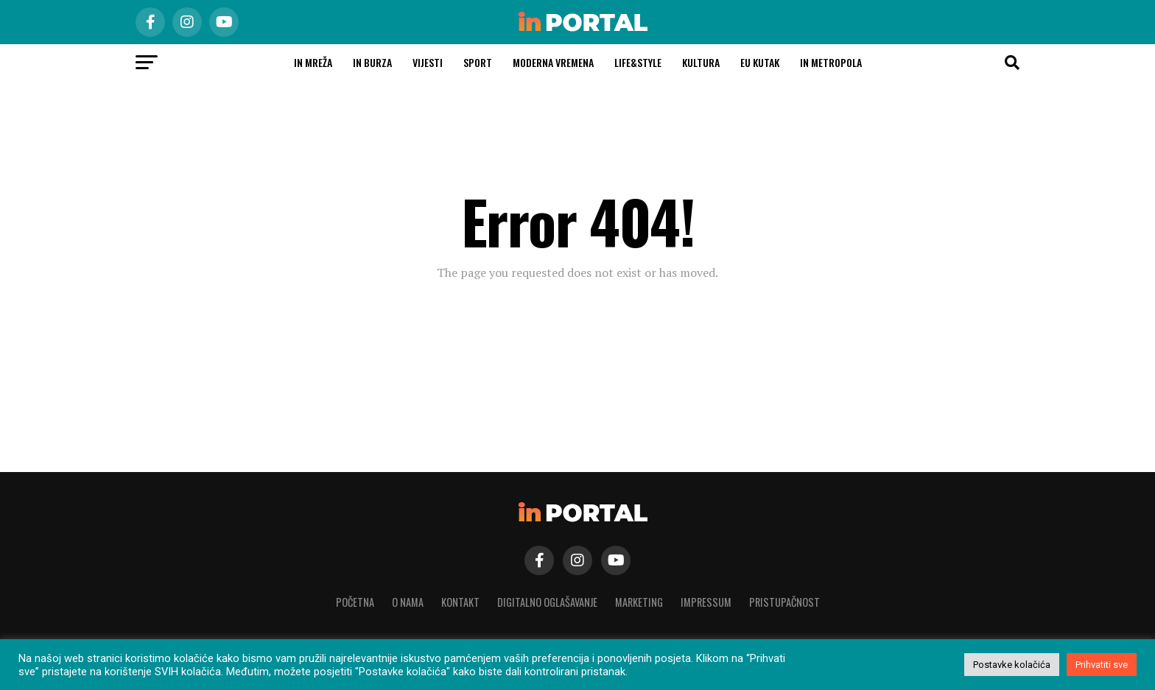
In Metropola (831, 62)
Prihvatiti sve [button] (1101, 664)
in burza (372, 62)
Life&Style (637, 62)
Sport (477, 62)
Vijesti (427, 62)
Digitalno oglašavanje (547, 602)
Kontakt (460, 602)
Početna (355, 602)
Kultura (701, 62)
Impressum (706, 602)
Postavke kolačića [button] (1011, 664)
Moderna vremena (553, 62)
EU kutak (759, 62)
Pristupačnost (784, 602)
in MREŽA (313, 62)
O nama (408, 602)
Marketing (639, 602)
